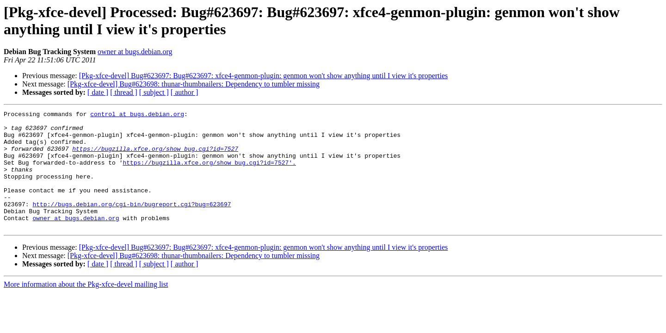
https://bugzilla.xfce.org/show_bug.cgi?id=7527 (155, 157)
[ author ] (184, 92)
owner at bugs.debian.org (135, 52)
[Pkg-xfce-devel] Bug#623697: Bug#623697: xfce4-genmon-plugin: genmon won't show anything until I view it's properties (263, 76)
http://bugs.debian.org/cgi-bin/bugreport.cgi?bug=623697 (131, 223)
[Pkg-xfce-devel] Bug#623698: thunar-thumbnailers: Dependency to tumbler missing (194, 84)
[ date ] (97, 92)
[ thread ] (123, 92)
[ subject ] (154, 92)
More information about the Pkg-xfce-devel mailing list (86, 308)
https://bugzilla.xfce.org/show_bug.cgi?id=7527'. (209, 173)
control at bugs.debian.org (137, 115)
